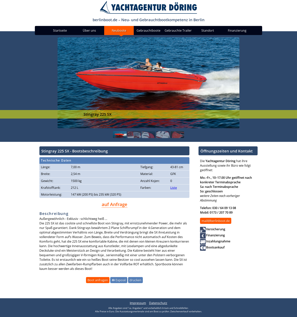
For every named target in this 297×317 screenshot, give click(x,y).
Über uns (89, 30)
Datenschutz (158, 303)
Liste (173, 188)
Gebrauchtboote (148, 30)
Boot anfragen (98, 280)
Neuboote (119, 30)
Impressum (138, 303)
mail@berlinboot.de (216, 221)
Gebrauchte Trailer (178, 30)
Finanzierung (237, 30)
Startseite (60, 30)
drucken (135, 280)
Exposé (121, 280)
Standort (207, 30)
